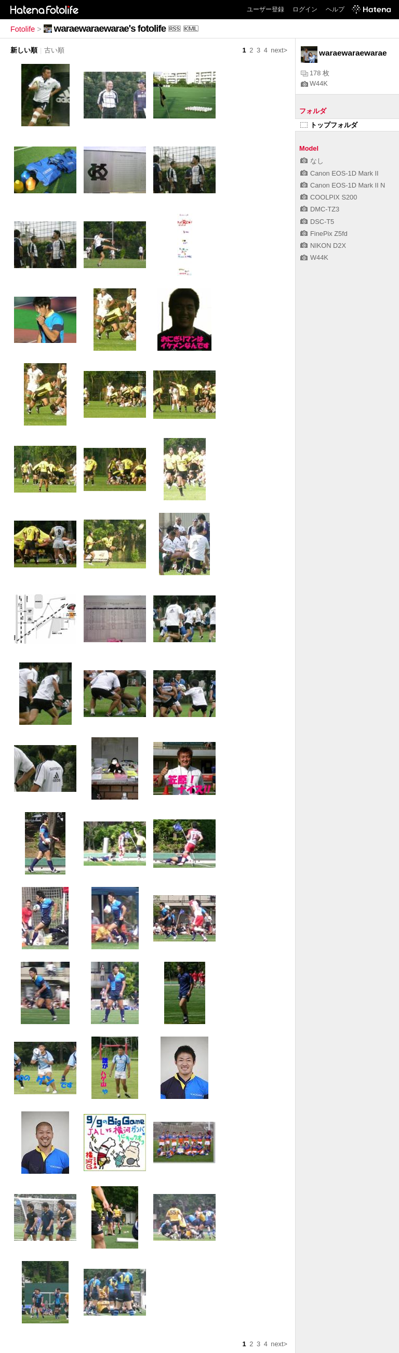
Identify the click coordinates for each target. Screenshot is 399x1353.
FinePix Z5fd (324, 233)
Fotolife (22, 29)
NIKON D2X (323, 245)
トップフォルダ (328, 125)
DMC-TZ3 (319, 209)
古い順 (54, 50)
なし (312, 161)
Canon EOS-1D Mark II (339, 173)
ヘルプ (335, 9)
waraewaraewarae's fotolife (110, 28)
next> (279, 50)
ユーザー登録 (265, 9)
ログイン (304, 9)
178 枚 (315, 73)
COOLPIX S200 (328, 197)
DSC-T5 (317, 222)
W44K (314, 83)
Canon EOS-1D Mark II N (342, 185)
